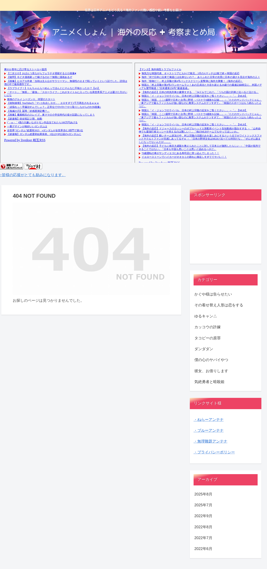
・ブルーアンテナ (209, 430)
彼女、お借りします (211, 371)
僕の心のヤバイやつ (211, 360)
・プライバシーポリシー (214, 452)
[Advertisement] (226, 234)
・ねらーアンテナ (209, 420)
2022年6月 (203, 549)
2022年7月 (203, 538)
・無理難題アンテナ (210, 441)
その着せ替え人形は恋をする (218, 305)
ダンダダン (203, 349)
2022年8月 (203, 527)
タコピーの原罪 (207, 338)
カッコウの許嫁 (207, 327)
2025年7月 (203, 505)
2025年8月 (203, 494)
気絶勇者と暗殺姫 (209, 382)
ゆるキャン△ (205, 316)
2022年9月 (203, 516)
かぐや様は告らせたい (213, 294)
